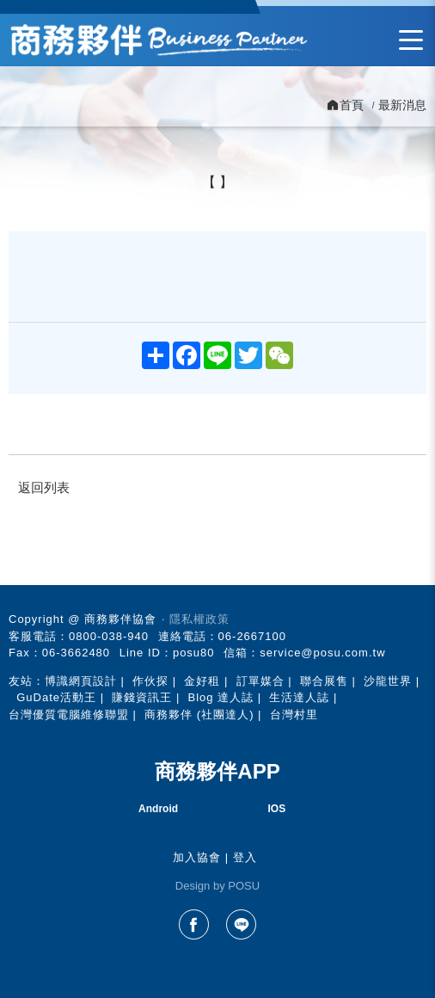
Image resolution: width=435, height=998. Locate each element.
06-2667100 (252, 636)
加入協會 (197, 857)
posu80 (194, 652)
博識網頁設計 (81, 681)
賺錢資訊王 (142, 697)
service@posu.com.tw (322, 652)
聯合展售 (324, 681)
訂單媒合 (260, 681)
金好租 (202, 681)
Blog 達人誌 (220, 697)
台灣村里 (294, 714)
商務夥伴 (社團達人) (199, 714)
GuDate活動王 (56, 697)
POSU (244, 885)
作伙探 (150, 681)
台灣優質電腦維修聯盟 (69, 714)
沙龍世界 (388, 681)
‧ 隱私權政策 (196, 619)
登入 (245, 857)
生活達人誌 (299, 697)
